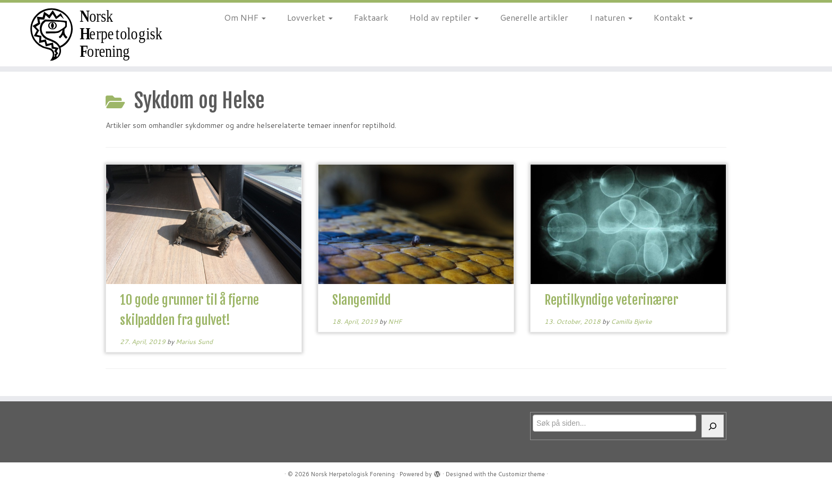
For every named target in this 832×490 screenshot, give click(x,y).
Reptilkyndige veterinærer (611, 300)
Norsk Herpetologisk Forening (353, 474)
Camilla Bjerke (631, 321)
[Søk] (712, 426)
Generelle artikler (534, 17)
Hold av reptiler (444, 17)
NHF (395, 321)
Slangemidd (361, 300)
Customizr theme (521, 474)
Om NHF (245, 17)
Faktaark (371, 17)
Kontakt (673, 17)
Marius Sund (194, 341)
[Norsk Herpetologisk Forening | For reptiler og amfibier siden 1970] (96, 34)
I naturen (611, 17)
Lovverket (310, 17)
